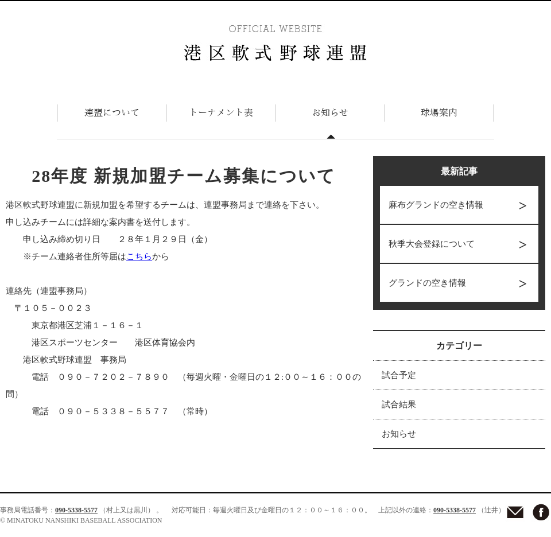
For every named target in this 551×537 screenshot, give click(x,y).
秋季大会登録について (432, 243)
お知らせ (399, 433)
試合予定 (399, 375)
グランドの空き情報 (427, 282)
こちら (139, 256)
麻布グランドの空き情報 (436, 204)
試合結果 (399, 404)
